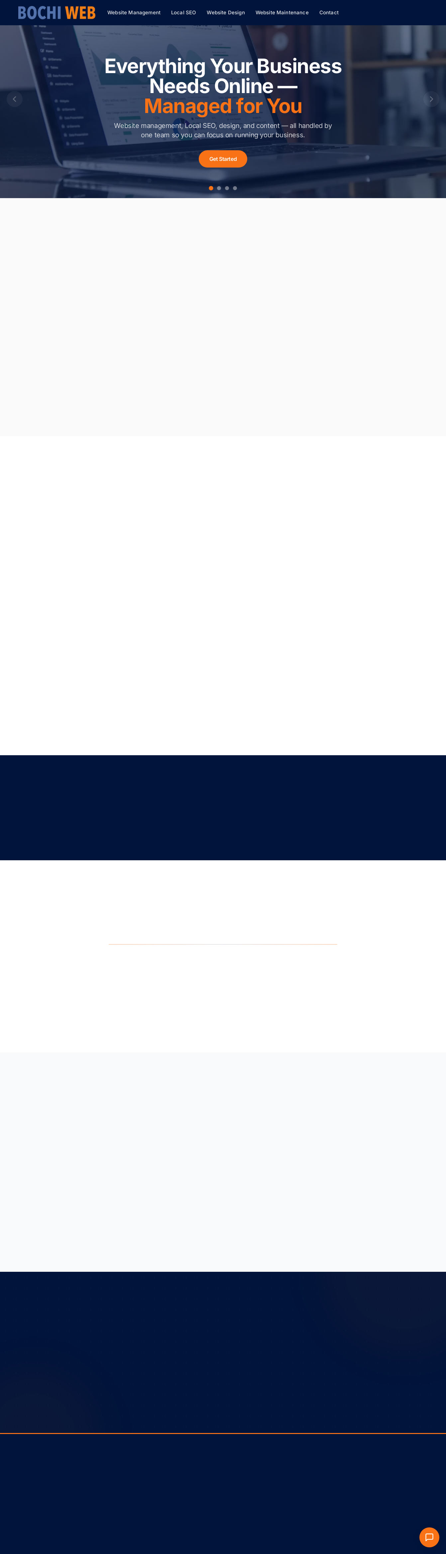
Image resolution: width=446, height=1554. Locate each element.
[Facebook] (421, 1545)
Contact (329, 12)
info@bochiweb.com (319, 1487)
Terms (24, 1483)
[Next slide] (431, 99)
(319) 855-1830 (314, 1478)
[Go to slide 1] (211, 188)
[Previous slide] (15, 99)
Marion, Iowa (311, 1496)
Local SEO (183, 12)
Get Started (223, 159)
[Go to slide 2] (219, 188)
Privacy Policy (49, 1483)
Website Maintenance (282, 12)
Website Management (134, 12)
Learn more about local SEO (213, 405)
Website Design (226, 12)
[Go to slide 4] (235, 188)
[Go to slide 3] (227, 188)
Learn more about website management (97, 400)
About (234, 1478)
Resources (239, 1487)
